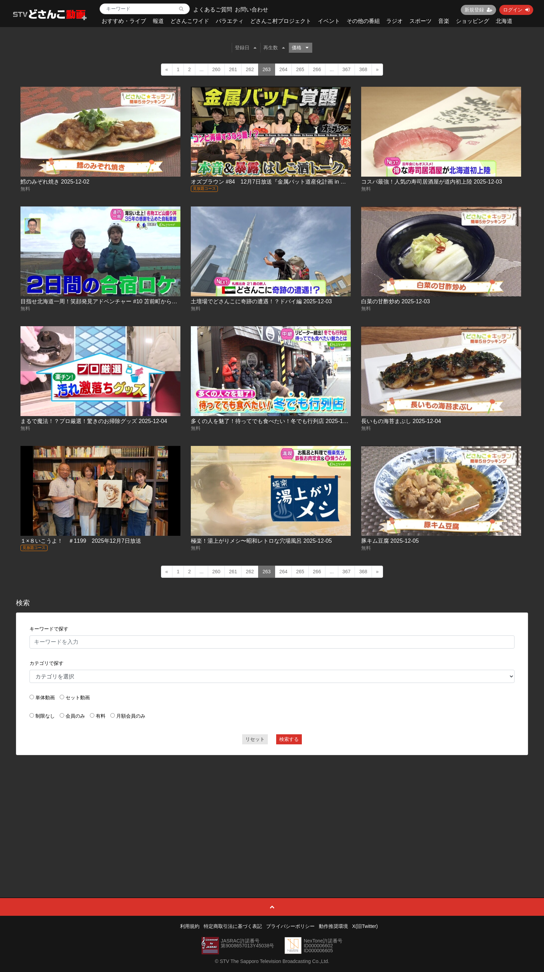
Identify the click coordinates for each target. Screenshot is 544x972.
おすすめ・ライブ (124, 21)
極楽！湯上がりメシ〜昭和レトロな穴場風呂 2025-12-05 (261, 541)
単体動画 (45, 697)
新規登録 (478, 9)
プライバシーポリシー (290, 926)
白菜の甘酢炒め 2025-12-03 (395, 301)
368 (363, 69)
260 (216, 69)
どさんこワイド (189, 21)
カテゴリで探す (46, 663)
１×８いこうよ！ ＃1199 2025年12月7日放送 (80, 541)
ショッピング (472, 21)
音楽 (443, 21)
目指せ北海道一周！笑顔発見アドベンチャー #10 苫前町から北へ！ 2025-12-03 (119, 301)
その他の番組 (363, 21)
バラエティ (230, 21)
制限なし (45, 716)
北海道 (504, 21)
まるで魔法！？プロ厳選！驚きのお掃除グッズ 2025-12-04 (93, 421)
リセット (255, 739)
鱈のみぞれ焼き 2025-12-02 (54, 182)
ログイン (516, 9)
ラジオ (394, 21)
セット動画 (78, 697)
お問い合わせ (251, 9)
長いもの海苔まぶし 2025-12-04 (401, 421)
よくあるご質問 (212, 9)
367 (346, 69)
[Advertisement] (272, 810)
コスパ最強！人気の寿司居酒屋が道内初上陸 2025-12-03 (431, 182)
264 (283, 69)
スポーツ (420, 21)
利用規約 (189, 926)
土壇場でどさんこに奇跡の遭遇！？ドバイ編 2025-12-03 (261, 301)
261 (233, 69)
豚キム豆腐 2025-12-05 (390, 541)
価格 (300, 47)
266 (317, 69)
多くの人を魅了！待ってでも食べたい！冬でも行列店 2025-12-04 (272, 421)
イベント (329, 21)
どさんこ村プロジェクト (280, 21)
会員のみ (75, 716)
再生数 (274, 47)
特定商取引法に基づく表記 (233, 926)
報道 (158, 21)
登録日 (245, 47)
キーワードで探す (48, 629)
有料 (100, 716)
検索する (289, 739)
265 (300, 69)
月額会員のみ (130, 716)
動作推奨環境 (333, 926)
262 (250, 69)
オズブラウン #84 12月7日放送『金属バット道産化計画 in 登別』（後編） (285, 182)
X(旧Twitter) (365, 926)
